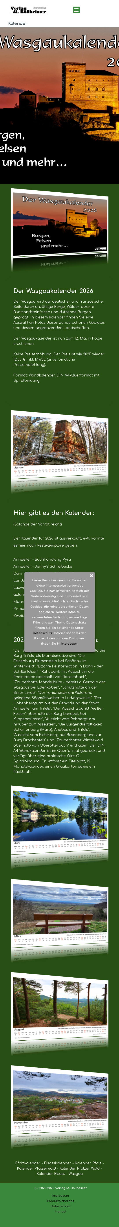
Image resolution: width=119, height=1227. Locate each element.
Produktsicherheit (60, 1201)
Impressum (60, 1195)
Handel (60, 1211)
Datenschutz (61, 1206)
